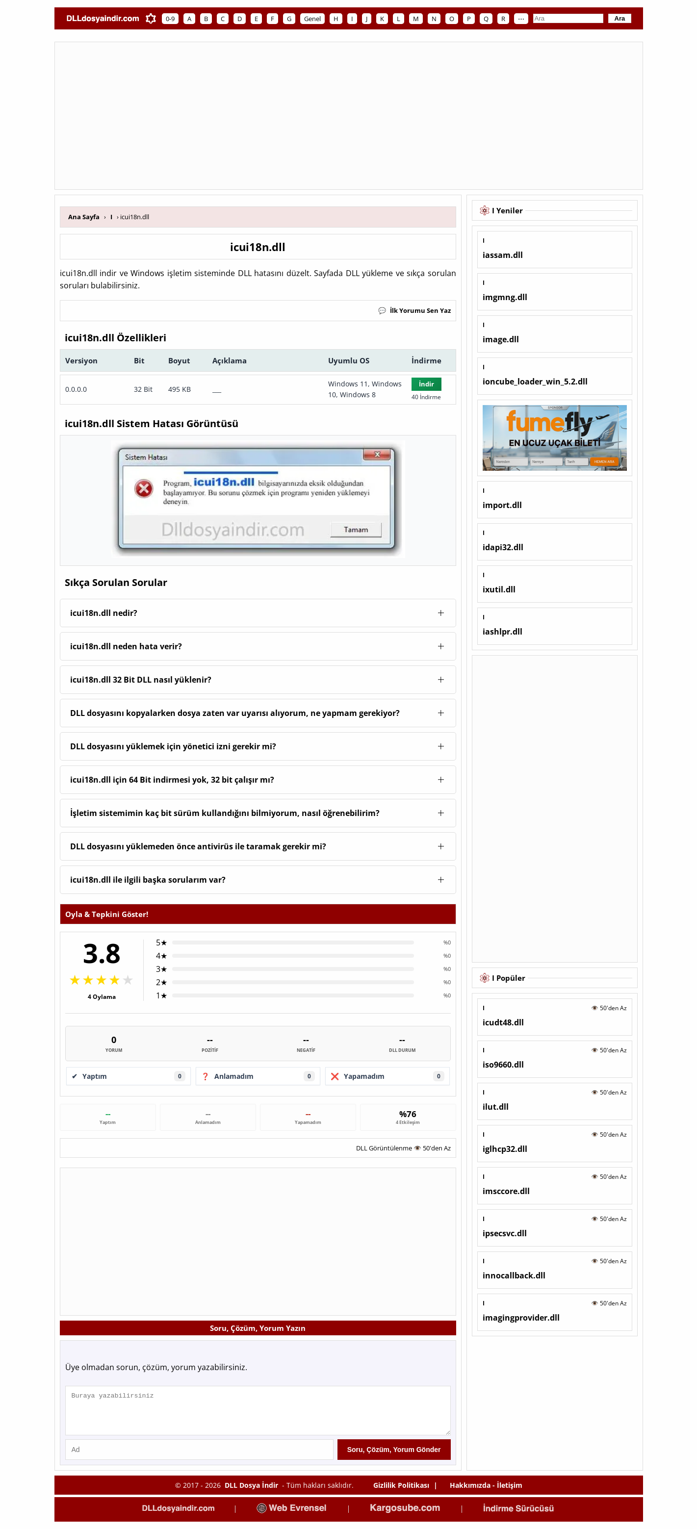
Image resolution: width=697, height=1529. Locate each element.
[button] (258, 613)
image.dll (501, 339)
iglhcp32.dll (505, 1149)
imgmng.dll (505, 297)
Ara (620, 18)
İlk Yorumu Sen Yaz (414, 310)
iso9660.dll (503, 1064)
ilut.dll (496, 1106)
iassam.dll (503, 255)
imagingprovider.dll (521, 1317)
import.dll (502, 505)
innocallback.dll (514, 1275)
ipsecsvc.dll (505, 1233)
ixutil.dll (499, 589)
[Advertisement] (349, 115)
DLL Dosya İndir (251, 1492)
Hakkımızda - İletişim (486, 1492)
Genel (312, 18)
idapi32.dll (503, 547)
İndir (426, 384)
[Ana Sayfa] (103, 18)
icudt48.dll (503, 1022)
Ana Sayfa (84, 216)
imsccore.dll (506, 1191)
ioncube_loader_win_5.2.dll (535, 381)
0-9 (170, 18)
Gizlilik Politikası (401, 1492)
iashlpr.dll (502, 631)
